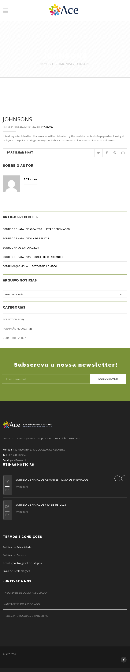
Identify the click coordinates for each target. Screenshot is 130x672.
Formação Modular (15, 328)
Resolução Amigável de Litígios (22, 563)
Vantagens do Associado (22, 604)
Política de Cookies (14, 555)
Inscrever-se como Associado (25, 592)
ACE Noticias (11, 319)
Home (45, 64)
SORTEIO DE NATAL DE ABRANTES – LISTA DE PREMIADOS (36, 229)
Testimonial (62, 64)
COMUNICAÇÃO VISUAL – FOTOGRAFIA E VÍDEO (30, 266)
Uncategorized (13, 338)
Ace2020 (48, 126)
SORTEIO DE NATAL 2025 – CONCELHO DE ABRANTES (33, 257)
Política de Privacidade (17, 547)
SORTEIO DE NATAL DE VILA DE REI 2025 (26, 238)
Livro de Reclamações (16, 571)
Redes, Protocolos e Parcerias (26, 615)
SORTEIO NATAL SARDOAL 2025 (21, 247)
